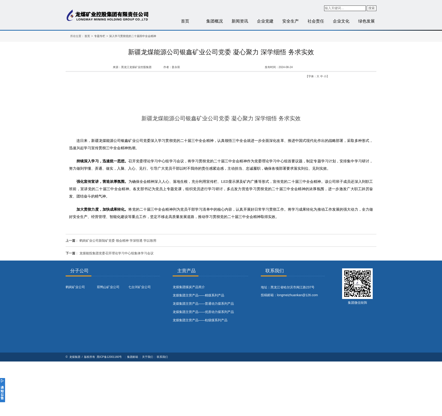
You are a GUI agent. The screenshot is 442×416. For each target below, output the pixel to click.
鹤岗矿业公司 (75, 287)
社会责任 (316, 21)
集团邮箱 (132, 357)
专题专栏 (99, 36)
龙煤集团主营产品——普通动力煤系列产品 (203, 303)
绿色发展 (366, 21)
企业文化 (341, 21)
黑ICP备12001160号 (109, 357)
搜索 (371, 8)
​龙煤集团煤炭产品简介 (189, 287)
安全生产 (290, 21)
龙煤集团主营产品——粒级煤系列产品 (200, 320)
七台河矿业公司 (139, 287)
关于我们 (147, 357)
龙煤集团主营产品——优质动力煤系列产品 (203, 312)
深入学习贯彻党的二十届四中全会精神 (132, 36)
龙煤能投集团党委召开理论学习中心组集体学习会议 (116, 253)
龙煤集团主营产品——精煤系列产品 (198, 295)
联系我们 (162, 357)
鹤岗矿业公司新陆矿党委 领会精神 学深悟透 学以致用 (117, 240)
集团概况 (214, 21)
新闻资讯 (240, 21)
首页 (185, 21)
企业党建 (265, 21)
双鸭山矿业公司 (108, 287)
